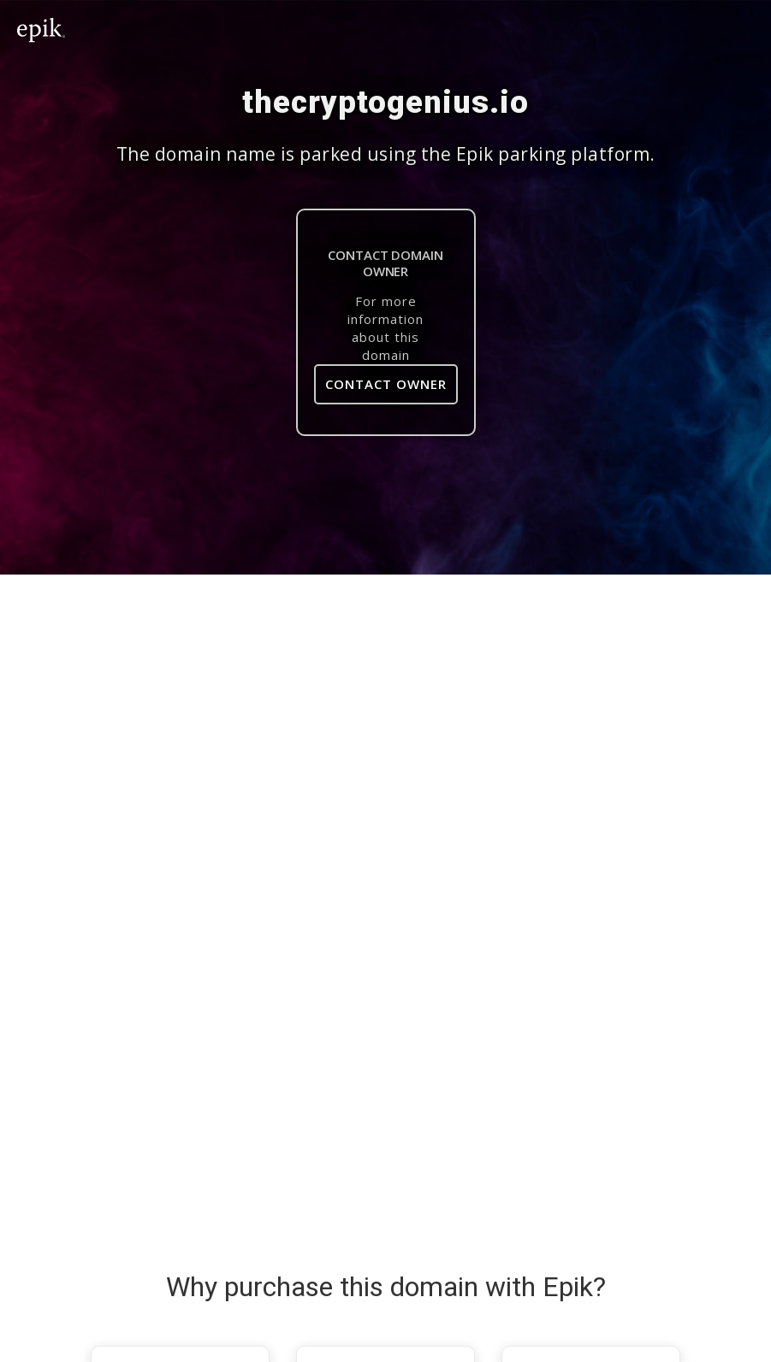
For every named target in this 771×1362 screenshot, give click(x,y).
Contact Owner (386, 383)
